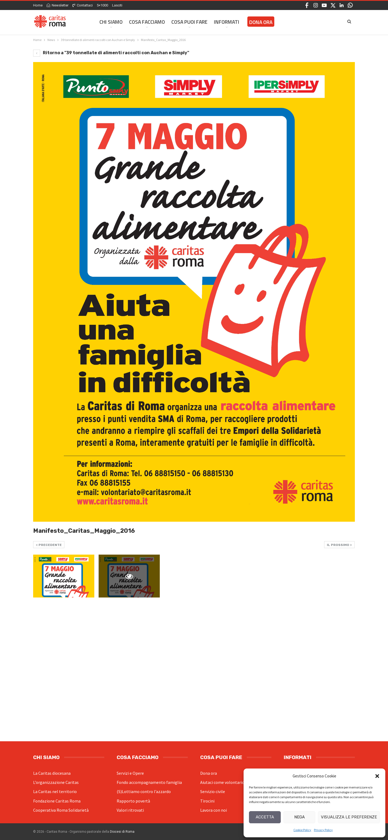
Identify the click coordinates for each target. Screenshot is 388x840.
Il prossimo (339, 545)
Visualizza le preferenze (349, 817)
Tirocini (207, 801)
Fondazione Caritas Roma (57, 801)
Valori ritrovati (130, 810)
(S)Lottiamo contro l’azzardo (144, 791)
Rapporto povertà (133, 801)
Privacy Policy (323, 830)
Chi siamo (111, 22)
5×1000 (102, 5)
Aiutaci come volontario (222, 782)
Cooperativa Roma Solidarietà (61, 810)
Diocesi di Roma (122, 832)
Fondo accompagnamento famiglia (149, 782)
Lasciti (117, 5)
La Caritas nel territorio (55, 791)
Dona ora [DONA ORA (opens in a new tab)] (260, 22)
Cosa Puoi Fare (189, 22)
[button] (377, 776)
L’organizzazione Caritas (56, 782)
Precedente (49, 545)
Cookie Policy (302, 830)
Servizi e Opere (130, 773)
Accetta (265, 817)
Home (38, 5)
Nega (299, 817)
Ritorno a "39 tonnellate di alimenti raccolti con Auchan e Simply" (111, 52)
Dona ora (208, 773)
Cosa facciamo (147, 22)
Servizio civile (212, 791)
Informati (226, 22)
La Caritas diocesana (52, 773)
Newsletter (57, 5)
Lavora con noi (213, 810)
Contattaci (82, 5)
